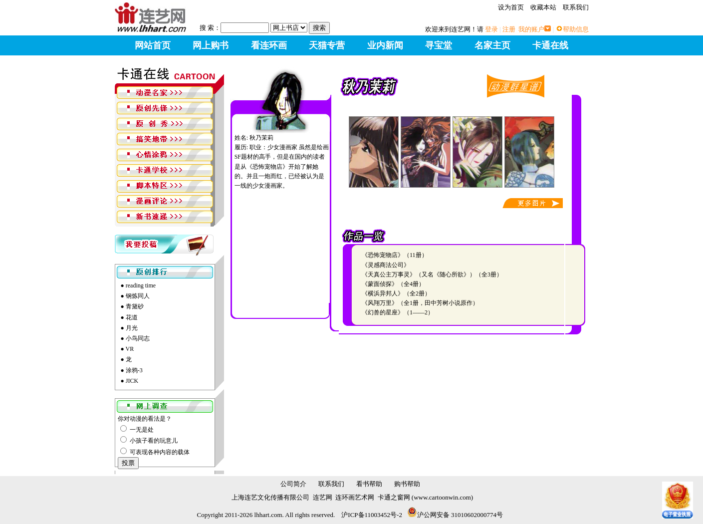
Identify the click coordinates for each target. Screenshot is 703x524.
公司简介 (293, 484)
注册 (508, 29)
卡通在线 (550, 45)
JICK (132, 380)
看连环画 (269, 45)
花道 (132, 317)
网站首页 (153, 45)
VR (130, 348)
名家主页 (492, 45)
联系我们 (576, 7)
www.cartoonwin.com (442, 497)
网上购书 (211, 45)
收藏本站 (543, 7)
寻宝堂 (438, 45)
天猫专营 (327, 45)
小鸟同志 (138, 338)
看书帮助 (369, 484)
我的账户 (531, 29)
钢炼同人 (138, 295)
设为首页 (511, 7)
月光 (132, 327)
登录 (491, 29)
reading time (141, 285)
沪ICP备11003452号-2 (371, 515)
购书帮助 (407, 484)
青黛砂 (135, 306)
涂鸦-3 (134, 370)
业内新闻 (385, 45)
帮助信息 (576, 29)
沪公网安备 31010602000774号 (455, 515)
